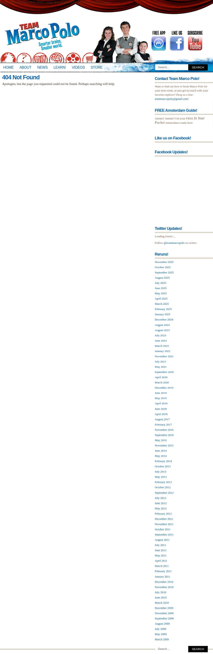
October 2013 (163, 466)
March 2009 (162, 639)
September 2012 (164, 492)
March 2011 (162, 566)
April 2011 (161, 560)
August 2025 (162, 277)
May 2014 (161, 455)
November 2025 (164, 262)
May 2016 (161, 440)
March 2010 (162, 602)
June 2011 (160, 550)
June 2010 (161, 597)
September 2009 (164, 618)
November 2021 (164, 356)
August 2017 (162, 419)
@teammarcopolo (174, 242)
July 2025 (160, 283)
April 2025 (161, 298)
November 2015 (164, 445)
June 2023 (161, 340)
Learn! (59, 67)
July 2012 (160, 498)
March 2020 (162, 382)
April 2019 (161, 403)
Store (96, 67)
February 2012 (163, 513)
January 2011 (162, 576)
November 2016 (164, 429)
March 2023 (162, 345)
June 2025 (161, 288)
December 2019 (164, 387)
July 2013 (160, 471)
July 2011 (160, 545)
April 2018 (161, 414)
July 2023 (160, 335)
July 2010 (160, 592)
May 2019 (161, 398)
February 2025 (163, 309)
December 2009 (164, 608)
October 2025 (163, 267)
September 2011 (164, 534)
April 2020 (161, 377)
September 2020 (164, 372)
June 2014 (161, 450)
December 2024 (164, 319)
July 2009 (160, 628)
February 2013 (163, 482)
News (42, 67)
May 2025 (161, 293)
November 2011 (164, 524)
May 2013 (161, 476)
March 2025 (162, 303)
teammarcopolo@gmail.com (171, 98)
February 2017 (163, 424)
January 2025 (162, 314)
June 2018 (161, 408)
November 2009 (164, 613)
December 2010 (164, 581)
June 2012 (161, 503)
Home (8, 67)
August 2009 (162, 623)
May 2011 (160, 555)
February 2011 (163, 571)
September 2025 (164, 272)
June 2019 (161, 393)
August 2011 (162, 539)
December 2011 (164, 518)
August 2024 (162, 325)
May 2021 (161, 366)
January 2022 (162, 351)
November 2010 (164, 587)
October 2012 (163, 487)
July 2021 (160, 361)
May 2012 (161, 508)
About (26, 67)
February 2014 (163, 461)
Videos (78, 67)
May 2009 (161, 634)
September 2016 (164, 435)
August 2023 (162, 330)
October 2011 (163, 529)
